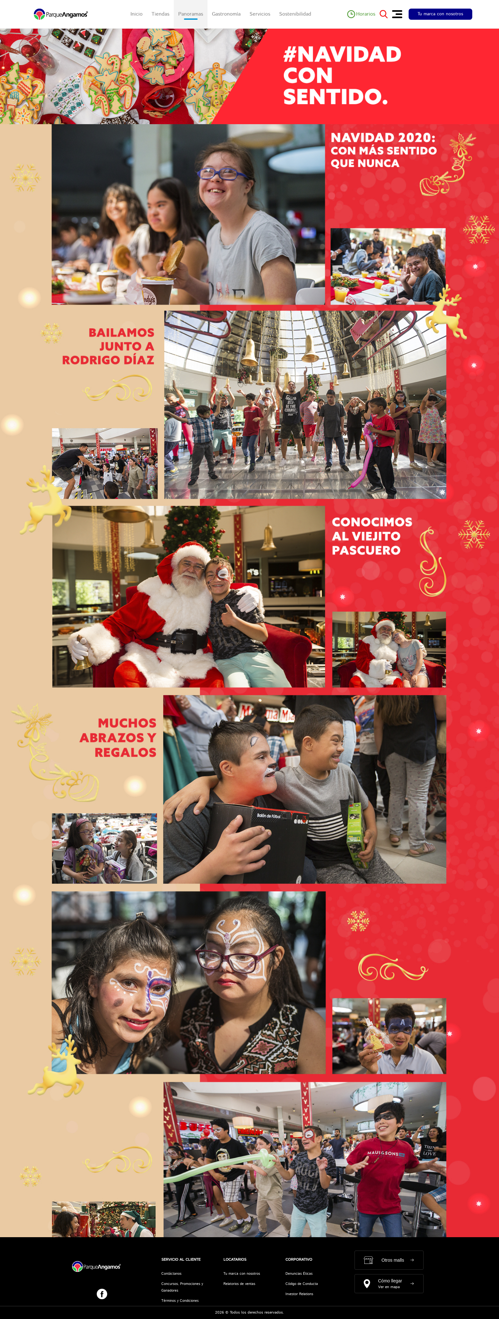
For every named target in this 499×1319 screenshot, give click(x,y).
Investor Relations (299, 1294)
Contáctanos (171, 1273)
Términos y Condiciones (180, 1300)
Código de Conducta (301, 1284)
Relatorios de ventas (239, 1284)
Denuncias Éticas (299, 1273)
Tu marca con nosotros (440, 14)
